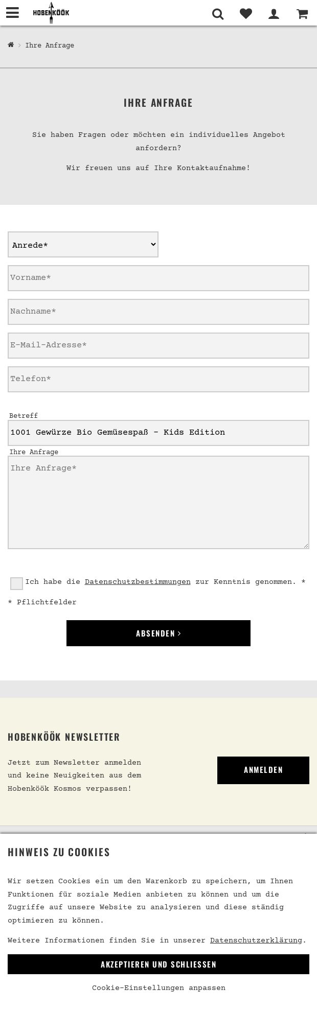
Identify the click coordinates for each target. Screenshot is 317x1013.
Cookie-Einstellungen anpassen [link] (158, 988)
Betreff (23, 416)
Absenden (158, 633)
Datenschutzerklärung (256, 940)
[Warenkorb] (302, 14)
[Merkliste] (246, 14)
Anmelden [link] (263, 769)
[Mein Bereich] (274, 14)
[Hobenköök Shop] (11, 45)
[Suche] (217, 14)
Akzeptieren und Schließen (158, 964)
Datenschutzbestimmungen (138, 582)
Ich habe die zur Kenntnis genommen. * (165, 582)
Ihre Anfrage (49, 46)
